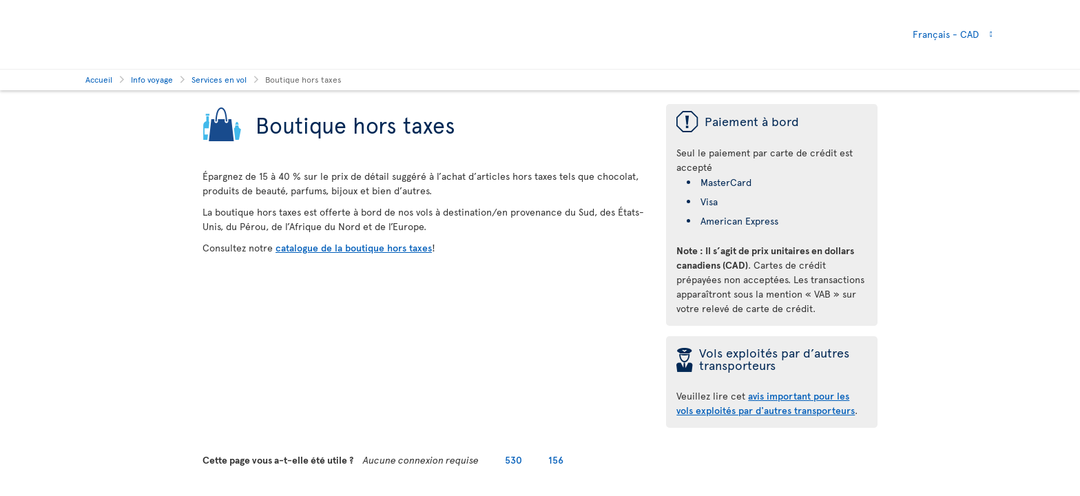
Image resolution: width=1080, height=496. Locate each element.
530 (513, 459)
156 (555, 459)
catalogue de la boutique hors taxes (354, 247)
